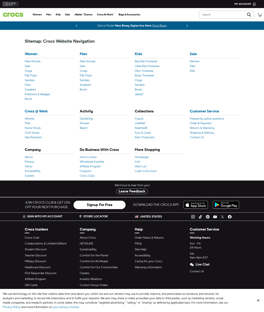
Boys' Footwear (144, 75)
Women (31, 54)
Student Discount (36, 249)
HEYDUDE (86, 243)
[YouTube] (215, 216)
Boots (28, 99)
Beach (84, 128)
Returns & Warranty (202, 128)
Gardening (86, 118)
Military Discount (35, 261)
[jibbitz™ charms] (83, 14)
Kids (138, 54)
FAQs (138, 243)
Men (83, 54)
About (29, 157)
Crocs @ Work (36, 111)
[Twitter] (222, 216)
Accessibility (32, 171)
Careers (29, 176)
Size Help (140, 249)
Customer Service (204, 111)
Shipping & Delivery (202, 133)
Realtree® (141, 128)
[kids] (58, 14)
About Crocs (88, 237)
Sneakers (30, 89)
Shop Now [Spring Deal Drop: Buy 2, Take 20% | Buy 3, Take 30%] (73, 25)
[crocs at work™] (105, 14)
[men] (49, 14)
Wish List (140, 166)
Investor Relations (91, 279)
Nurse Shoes (33, 128)
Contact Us (197, 137)
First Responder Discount (40, 273)
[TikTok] (200, 216)
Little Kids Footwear (147, 66)
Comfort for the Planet (94, 255)
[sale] (67, 14)
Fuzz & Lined (143, 133)
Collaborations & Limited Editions (46, 243)
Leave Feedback (132, 191)
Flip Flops (31, 75)
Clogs (28, 71)
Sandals (30, 80)
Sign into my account (42, 216)
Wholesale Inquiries (92, 162)
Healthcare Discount (37, 267)
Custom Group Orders (94, 285)
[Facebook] (230, 216)
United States (151, 216)
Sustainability (88, 249)
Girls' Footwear (144, 71)
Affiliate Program (90, 166)
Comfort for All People (94, 261)
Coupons (85, 171)
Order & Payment (201, 123)
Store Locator (88, 157)
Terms (28, 166)
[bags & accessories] (129, 14)
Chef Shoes (32, 133)
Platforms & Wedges (37, 94)
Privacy (29, 162)
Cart (137, 162)
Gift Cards (31, 285)
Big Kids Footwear (146, 61)
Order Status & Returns (149, 237)
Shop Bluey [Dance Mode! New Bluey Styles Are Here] (159, 25)
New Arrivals (33, 61)
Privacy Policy (12, 307)
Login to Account (146, 171)
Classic (139, 118)
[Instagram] (193, 216)
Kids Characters (145, 137)
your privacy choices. (66, 307)
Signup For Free (99, 205)
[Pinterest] (208, 216)
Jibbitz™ (139, 94)
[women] (37, 14)
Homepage (141, 157)
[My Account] (245, 4)
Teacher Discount (36, 255)
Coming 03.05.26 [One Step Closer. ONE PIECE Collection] (66, 25)
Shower (84, 123)
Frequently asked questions (207, 118)
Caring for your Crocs (148, 261)
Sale (27, 66)
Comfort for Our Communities (99, 267)
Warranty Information (148, 267)
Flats (28, 85)
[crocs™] (15, 14)
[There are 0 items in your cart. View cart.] (260, 14)
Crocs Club (87, 176)
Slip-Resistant (33, 137)
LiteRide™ (140, 123)
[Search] (226, 15)
